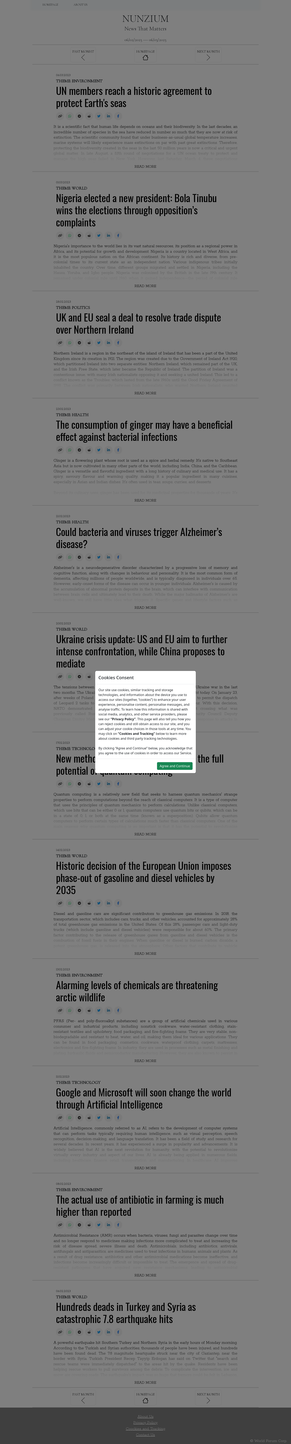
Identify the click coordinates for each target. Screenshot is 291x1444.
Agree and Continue (175, 766)
